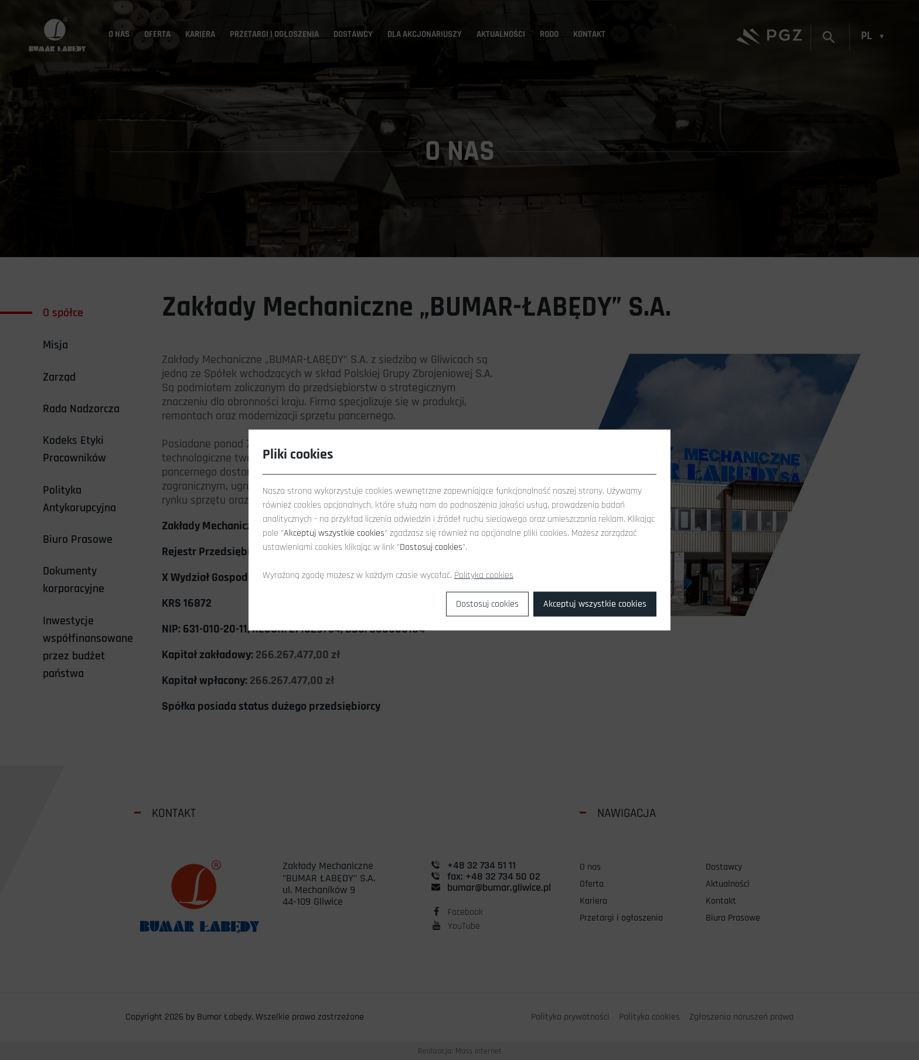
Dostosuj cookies (487, 604)
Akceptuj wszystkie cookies (594, 604)
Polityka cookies (483, 575)
